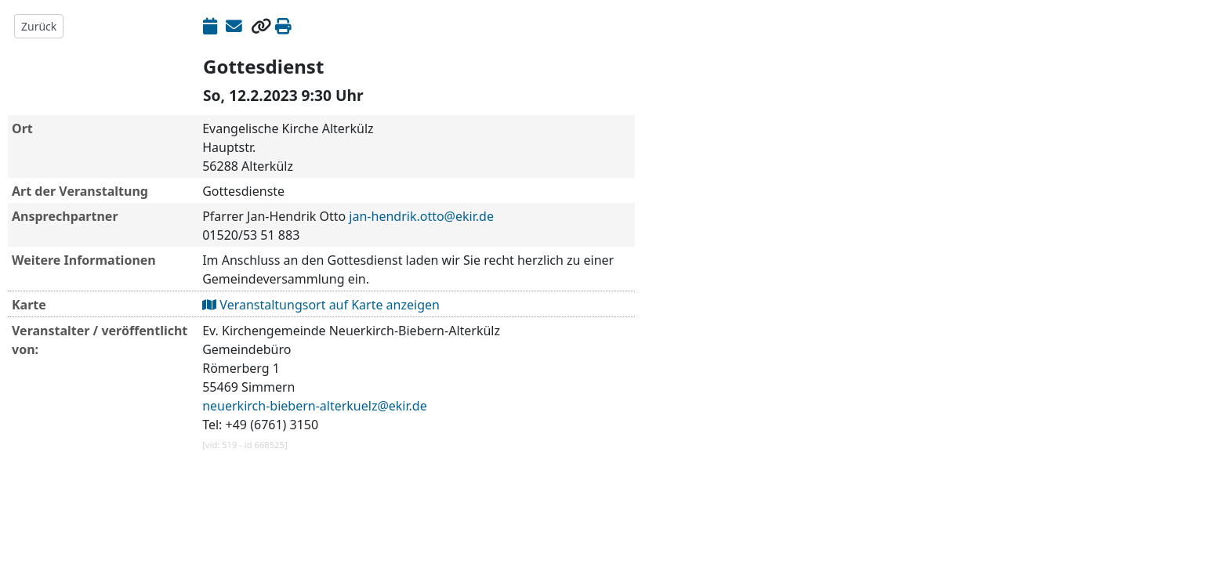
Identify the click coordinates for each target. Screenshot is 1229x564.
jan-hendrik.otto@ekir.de (421, 216)
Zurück (38, 26)
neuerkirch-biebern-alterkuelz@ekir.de (314, 405)
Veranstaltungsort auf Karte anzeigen (321, 304)
